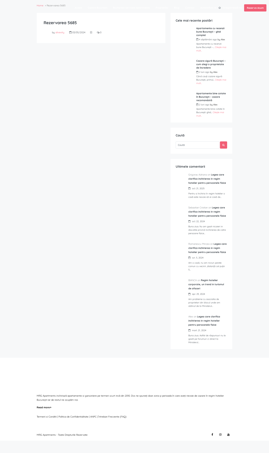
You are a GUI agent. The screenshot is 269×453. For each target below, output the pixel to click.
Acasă (78, 7)
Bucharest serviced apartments (131, 7)
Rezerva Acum (255, 7)
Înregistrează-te (232, 7)
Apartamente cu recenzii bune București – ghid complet (210, 32)
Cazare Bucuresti (97, 7)
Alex (223, 39)
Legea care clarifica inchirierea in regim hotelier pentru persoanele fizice (205, 333)
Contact (189, 7)
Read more (44, 419)
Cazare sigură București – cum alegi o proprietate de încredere (211, 64)
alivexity (59, 32)
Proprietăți (162, 7)
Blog (176, 7)
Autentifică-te (208, 7)
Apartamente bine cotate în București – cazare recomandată (211, 97)
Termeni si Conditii (47, 429)
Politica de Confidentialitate (74, 429)
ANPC (93, 429)
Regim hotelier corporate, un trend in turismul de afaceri (207, 296)
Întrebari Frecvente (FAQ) (112, 429)
